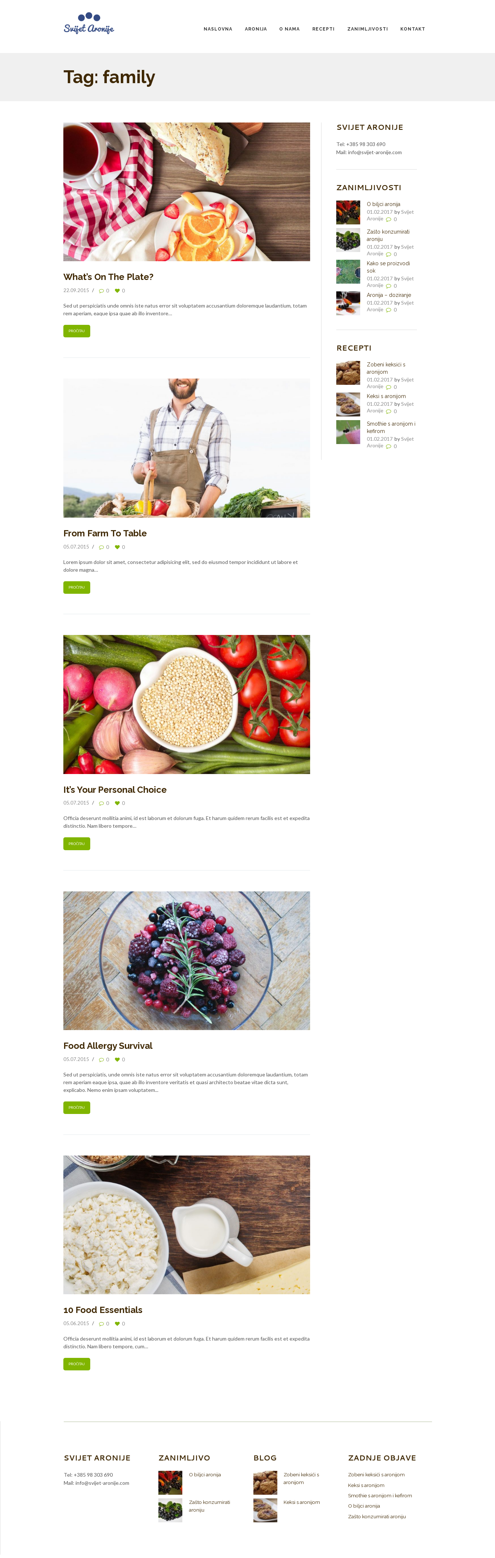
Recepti (323, 29)
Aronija (256, 29)
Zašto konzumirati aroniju (378, 1519)
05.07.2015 (76, 547)
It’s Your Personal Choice (115, 790)
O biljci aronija (383, 204)
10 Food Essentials (103, 1312)
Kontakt (412, 29)
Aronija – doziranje (389, 295)
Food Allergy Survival (107, 1047)
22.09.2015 (76, 290)
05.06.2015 (76, 1326)
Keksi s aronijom (386, 396)
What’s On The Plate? (108, 277)
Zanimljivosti (367, 29)
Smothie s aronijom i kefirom (382, 1498)
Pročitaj (77, 331)
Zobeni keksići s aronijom (378, 1478)
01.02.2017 (380, 212)
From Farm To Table (105, 534)
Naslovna (218, 29)
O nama (289, 29)
